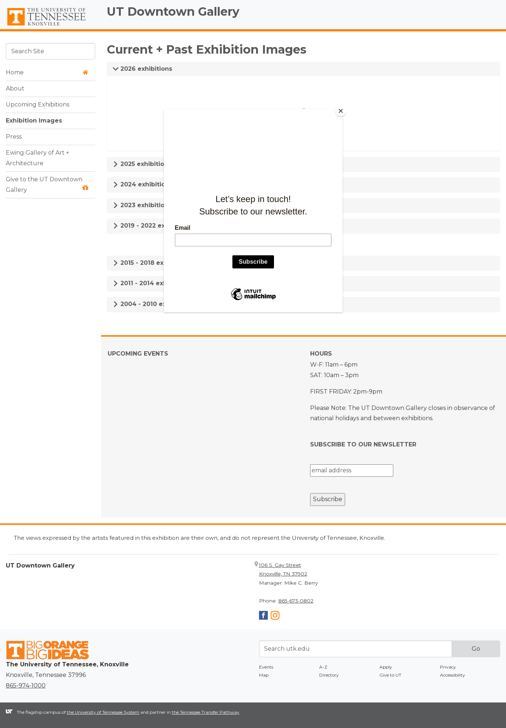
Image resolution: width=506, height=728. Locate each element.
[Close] (340, 110)
